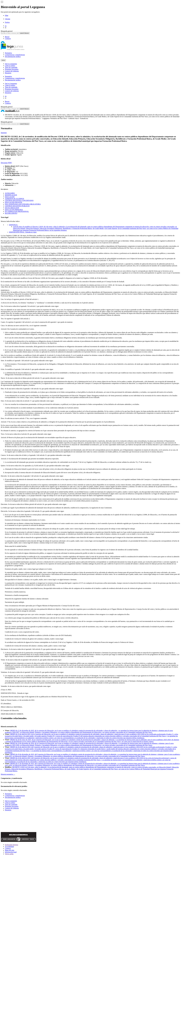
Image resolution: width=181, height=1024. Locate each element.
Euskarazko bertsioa (11, 845)
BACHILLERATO (11, 213)
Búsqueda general (6, 31)
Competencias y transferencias (15, 55)
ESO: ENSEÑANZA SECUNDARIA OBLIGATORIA (23, 204)
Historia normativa (8, 774)
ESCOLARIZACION (12, 208)
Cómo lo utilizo (10, 65)
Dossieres (8, 73)
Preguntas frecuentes (11, 69)
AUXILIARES (10, 193)
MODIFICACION (11, 195)
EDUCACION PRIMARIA (14, 209)
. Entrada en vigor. (15, 693)
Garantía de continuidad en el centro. (17, 329)
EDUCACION (9, 197)
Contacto (8, 38)
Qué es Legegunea (11, 64)
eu (5, 26)
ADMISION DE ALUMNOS (14, 198)
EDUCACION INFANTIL (13, 202)
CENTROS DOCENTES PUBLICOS (17, 206)
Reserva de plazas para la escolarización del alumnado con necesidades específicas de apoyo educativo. (38, 437)
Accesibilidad (9, 846)
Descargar (6, 163)
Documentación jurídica (13, 56)
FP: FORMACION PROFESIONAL (17, 211)
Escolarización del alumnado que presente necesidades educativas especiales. (30, 459)
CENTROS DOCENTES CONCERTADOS (19, 200)
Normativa (8, 53)
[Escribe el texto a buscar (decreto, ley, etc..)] (10, 33)
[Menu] (3, 60)
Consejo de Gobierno (12, 71)
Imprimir (4, 133)
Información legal (11, 852)
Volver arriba (9, 854)
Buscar (7, 37)
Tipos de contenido (11, 67)
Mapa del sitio (9, 850)
